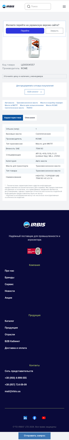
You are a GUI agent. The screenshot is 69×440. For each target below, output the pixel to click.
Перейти (25, 31)
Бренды (9, 277)
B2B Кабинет (12, 341)
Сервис (9, 284)
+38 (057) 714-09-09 (16, 384)
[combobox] (38, 6)
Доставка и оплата (16, 348)
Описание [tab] (30, 117)
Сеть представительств (19, 371)
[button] (64, 7)
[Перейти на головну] (8, 7)
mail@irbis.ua (12, 391)
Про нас (9, 270)
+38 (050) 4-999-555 (16, 378)
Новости (10, 291)
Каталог (9, 321)
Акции (8, 297)
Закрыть (54, 31)
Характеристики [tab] (12, 117)
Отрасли (10, 334)
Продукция (11, 327)
